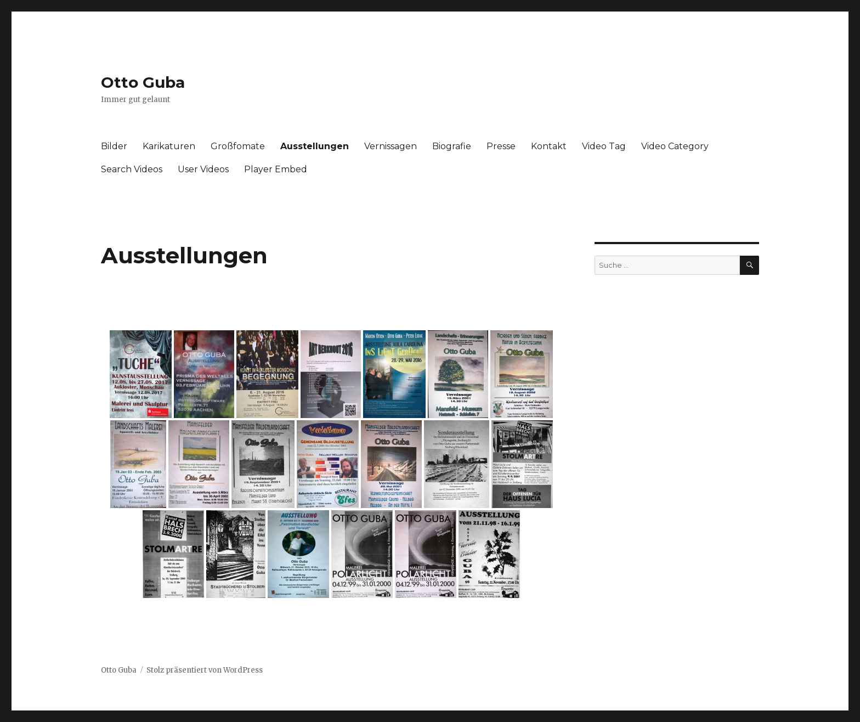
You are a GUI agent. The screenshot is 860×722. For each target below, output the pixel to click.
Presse (501, 146)
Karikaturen (169, 146)
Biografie (451, 146)
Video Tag (604, 146)
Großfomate (238, 146)
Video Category (675, 146)
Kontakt (549, 146)
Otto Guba (143, 82)
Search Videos (131, 169)
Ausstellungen (314, 146)
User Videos (203, 169)
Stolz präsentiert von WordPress (204, 670)
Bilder (114, 146)
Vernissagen (390, 146)
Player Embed (275, 169)
